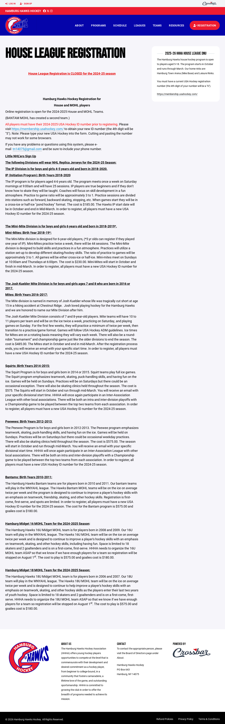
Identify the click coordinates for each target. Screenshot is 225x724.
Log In (10, 3)
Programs (98, 25)
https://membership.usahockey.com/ (38, 129)
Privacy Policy (185, 719)
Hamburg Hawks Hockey (23, 11)
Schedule (120, 25)
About (79, 25)
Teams (157, 25)
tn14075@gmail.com (27, 149)
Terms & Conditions (209, 719)
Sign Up (26, 3)
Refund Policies (164, 719)
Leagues (139, 25)
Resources (176, 25)
